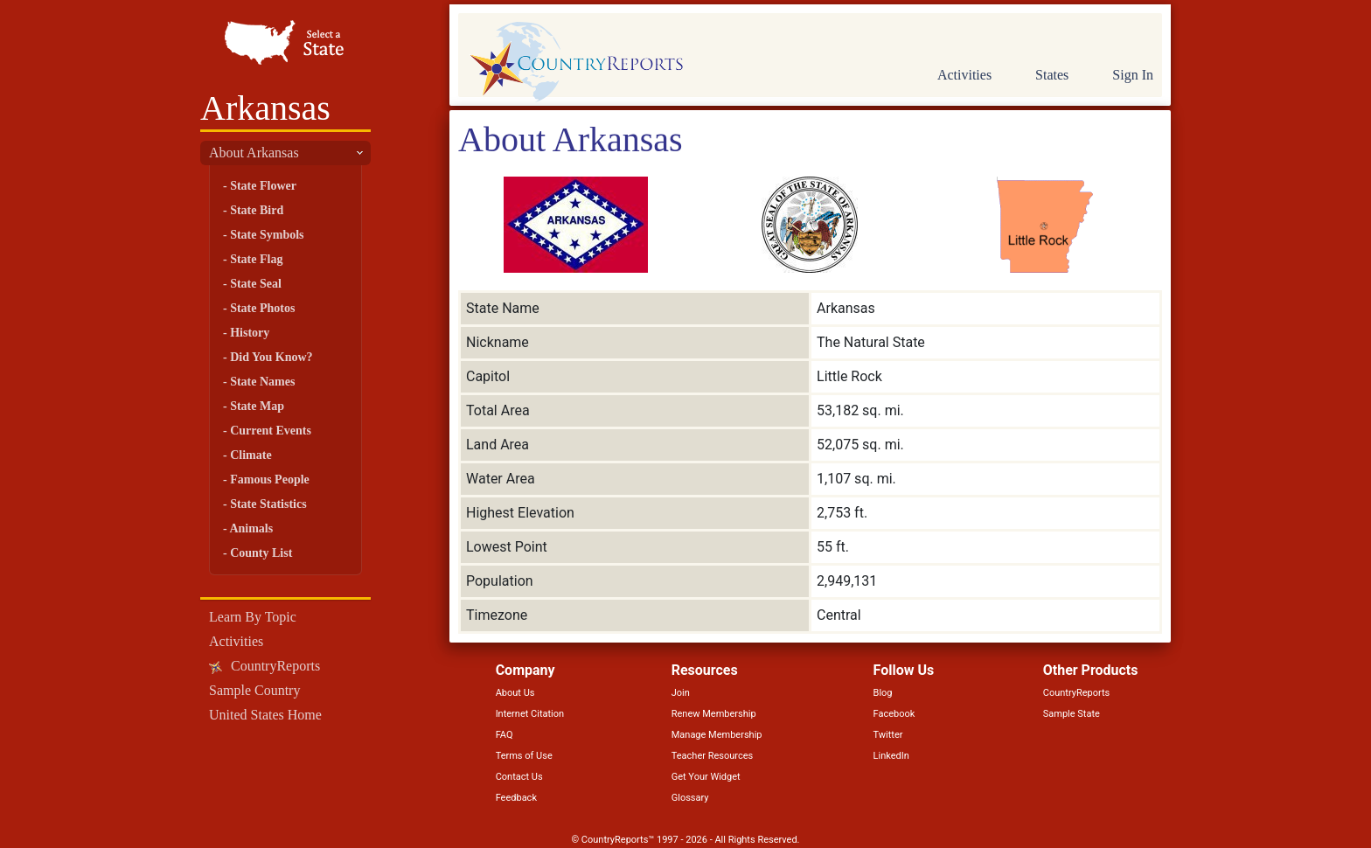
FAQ (504, 734)
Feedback (516, 797)
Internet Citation (530, 713)
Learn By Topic (252, 616)
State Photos (262, 308)
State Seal (256, 283)
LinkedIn (891, 755)
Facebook (894, 713)
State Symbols (266, 234)
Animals (251, 528)
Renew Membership (714, 713)
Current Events (270, 430)
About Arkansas (254, 152)
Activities (236, 641)
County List (261, 553)
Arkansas (265, 108)
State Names (262, 381)
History (249, 332)
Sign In (1132, 74)
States (1051, 74)
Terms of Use (524, 755)
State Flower (263, 185)
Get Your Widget (706, 776)
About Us (515, 693)
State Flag (256, 259)
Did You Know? (271, 357)
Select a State (285, 43)
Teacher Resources (712, 755)
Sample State (1071, 713)
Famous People (270, 479)
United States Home (265, 714)
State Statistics (268, 504)
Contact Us (519, 776)
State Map (257, 406)
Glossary (690, 797)
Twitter (888, 734)
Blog (883, 693)
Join (681, 693)
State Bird (256, 210)
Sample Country (254, 690)
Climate (250, 455)
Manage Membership (717, 734)
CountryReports (275, 665)
